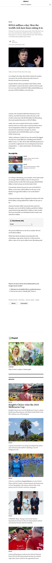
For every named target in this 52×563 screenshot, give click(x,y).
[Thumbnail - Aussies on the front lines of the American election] (26, 471)
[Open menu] (50, 4)
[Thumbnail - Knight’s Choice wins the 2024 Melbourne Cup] (26, 159)
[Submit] (31, 224)
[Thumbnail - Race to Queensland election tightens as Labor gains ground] (26, 543)
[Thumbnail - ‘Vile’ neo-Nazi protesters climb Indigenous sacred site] (26, 168)
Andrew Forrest (13, 300)
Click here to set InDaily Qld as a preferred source (25, 289)
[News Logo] (26, 4)
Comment (24, 303)
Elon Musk (21, 300)
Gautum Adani (30, 300)
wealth (37, 300)
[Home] (26, 1)
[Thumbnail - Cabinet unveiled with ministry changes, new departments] (26, 507)
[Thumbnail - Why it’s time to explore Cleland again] (26, 356)
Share (13, 303)
